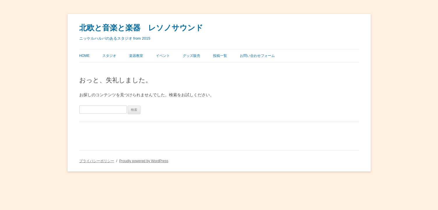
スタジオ (109, 56)
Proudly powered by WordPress (143, 161)
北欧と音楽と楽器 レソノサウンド (141, 28)
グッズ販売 (191, 56)
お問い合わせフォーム (257, 56)
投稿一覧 (220, 56)
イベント (163, 56)
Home (84, 56)
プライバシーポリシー (96, 161)
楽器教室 (136, 56)
